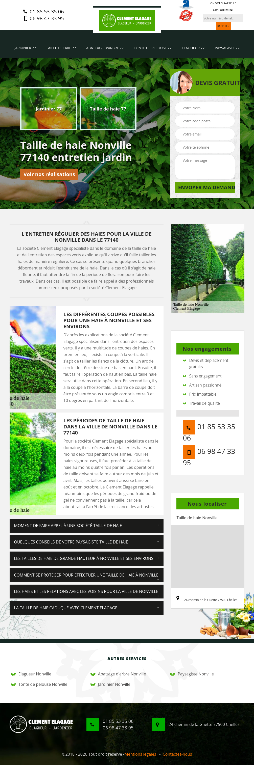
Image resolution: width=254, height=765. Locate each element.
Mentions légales (140, 754)
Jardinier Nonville (110, 684)
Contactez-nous (177, 754)
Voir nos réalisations (49, 174)
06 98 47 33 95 (43, 18)
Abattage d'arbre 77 (105, 47)
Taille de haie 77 (61, 47)
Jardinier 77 (25, 47)
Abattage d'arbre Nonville (118, 674)
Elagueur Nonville (31, 674)
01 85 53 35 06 (43, 11)
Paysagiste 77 (227, 47)
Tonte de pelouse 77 (153, 47)
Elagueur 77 (193, 47)
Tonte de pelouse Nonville (39, 684)
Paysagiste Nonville (192, 674)
